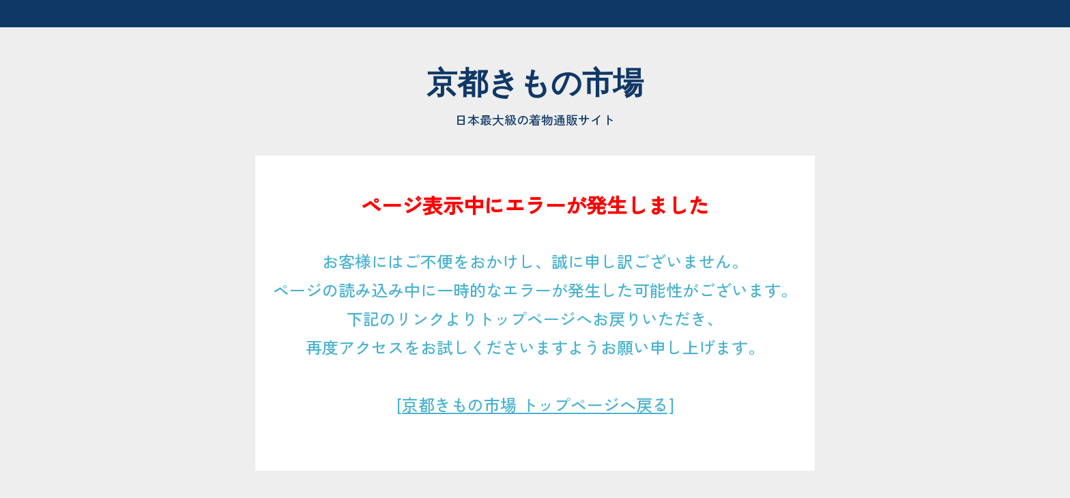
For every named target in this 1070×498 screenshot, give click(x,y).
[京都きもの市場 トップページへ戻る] (535, 404)
